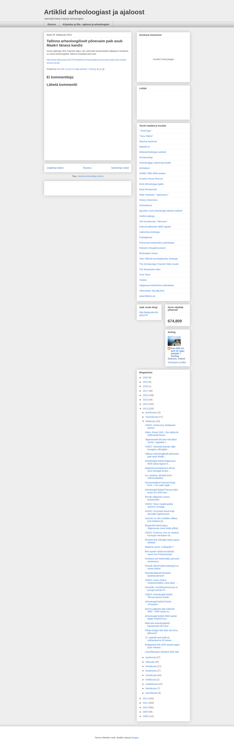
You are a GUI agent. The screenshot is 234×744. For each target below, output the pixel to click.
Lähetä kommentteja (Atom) (91, 176)
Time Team (144, 274)
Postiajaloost (145, 237)
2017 (146, 391)
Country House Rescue (151, 178)
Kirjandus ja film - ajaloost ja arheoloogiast (86, 24)
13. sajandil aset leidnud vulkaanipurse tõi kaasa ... (159, 639)
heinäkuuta (151, 666)
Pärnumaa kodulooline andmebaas (156, 242)
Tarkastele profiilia (177, 362)
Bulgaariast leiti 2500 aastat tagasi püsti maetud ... (162, 646)
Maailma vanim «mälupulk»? (159, 547)
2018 (146, 386)
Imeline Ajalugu (147, 216)
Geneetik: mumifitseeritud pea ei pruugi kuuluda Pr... (161, 588)
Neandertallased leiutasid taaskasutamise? (157, 574)
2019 (146, 382)
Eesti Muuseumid (148, 189)
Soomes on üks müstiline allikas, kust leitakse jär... (161, 519)
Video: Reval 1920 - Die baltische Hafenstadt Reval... (162, 433)
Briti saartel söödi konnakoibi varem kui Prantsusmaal (159, 553)
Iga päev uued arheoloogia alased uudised (160, 210)
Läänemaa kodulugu (149, 232)
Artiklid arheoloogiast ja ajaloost (94, 12)
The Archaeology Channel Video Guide (159, 264)
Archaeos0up (146, 157)
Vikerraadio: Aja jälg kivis (151, 290)
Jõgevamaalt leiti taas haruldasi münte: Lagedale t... (161, 441)
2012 (146, 698)
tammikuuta (151, 693)
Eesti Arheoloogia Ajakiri (151, 184)
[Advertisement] (66, 187)
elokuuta (150, 662)
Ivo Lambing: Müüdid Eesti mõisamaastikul (158, 476)
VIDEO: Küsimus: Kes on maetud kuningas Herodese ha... (162, 534)
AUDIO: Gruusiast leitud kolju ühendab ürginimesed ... (160, 512)
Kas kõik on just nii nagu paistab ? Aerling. (77, 69)
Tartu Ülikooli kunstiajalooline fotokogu (158, 258)
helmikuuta (151, 688)
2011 (146, 703)
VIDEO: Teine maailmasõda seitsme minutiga (159, 505)
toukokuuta (151, 675)
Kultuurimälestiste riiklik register (155, 226)
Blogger (135, 737)
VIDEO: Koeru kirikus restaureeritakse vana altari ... (161, 581)
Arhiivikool (144, 168)
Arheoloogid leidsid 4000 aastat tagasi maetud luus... (161, 617)
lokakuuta (150, 421)
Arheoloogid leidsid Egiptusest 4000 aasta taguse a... (160, 462)
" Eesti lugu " (145, 130)
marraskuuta (152, 417)
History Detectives (148, 200)
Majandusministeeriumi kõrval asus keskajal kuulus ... (160, 469)
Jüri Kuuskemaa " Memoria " (153, 221)
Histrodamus (145, 205)
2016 (146, 395)
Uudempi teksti (55, 167)
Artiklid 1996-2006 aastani (152, 173)
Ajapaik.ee (144, 146)
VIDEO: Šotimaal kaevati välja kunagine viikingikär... (160, 448)
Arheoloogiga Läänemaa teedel (155, 162)
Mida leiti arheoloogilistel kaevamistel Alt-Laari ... (158, 624)
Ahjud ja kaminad (148, 141)
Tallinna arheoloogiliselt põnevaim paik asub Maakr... (162, 455)
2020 (146, 377)
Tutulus (143, 280)
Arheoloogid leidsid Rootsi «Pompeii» (158, 603)
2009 (146, 712)
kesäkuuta (150, 670)
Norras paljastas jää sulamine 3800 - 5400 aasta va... (160, 610)
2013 (146, 408)
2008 (146, 716)
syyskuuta (150, 657)
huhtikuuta (151, 679)
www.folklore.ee (147, 296)
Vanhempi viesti (120, 167)
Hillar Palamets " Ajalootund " (154, 194)
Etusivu (52, 24)
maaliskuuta (151, 684)
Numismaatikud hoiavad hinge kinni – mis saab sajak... (160, 484)
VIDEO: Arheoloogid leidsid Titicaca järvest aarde (158, 595)
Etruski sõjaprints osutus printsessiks (157, 498)
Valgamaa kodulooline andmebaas (156, 285)
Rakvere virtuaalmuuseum (152, 248)
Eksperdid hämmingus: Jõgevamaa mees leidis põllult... (162, 527)
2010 (146, 707)
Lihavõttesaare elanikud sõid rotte (162, 652)
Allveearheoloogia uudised (152, 152)
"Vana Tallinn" (146, 136)
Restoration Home (148, 253)
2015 (146, 399)
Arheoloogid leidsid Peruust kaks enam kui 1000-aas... (161, 491)
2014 (146, 404)
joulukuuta (150, 412)
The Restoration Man (150, 269)
